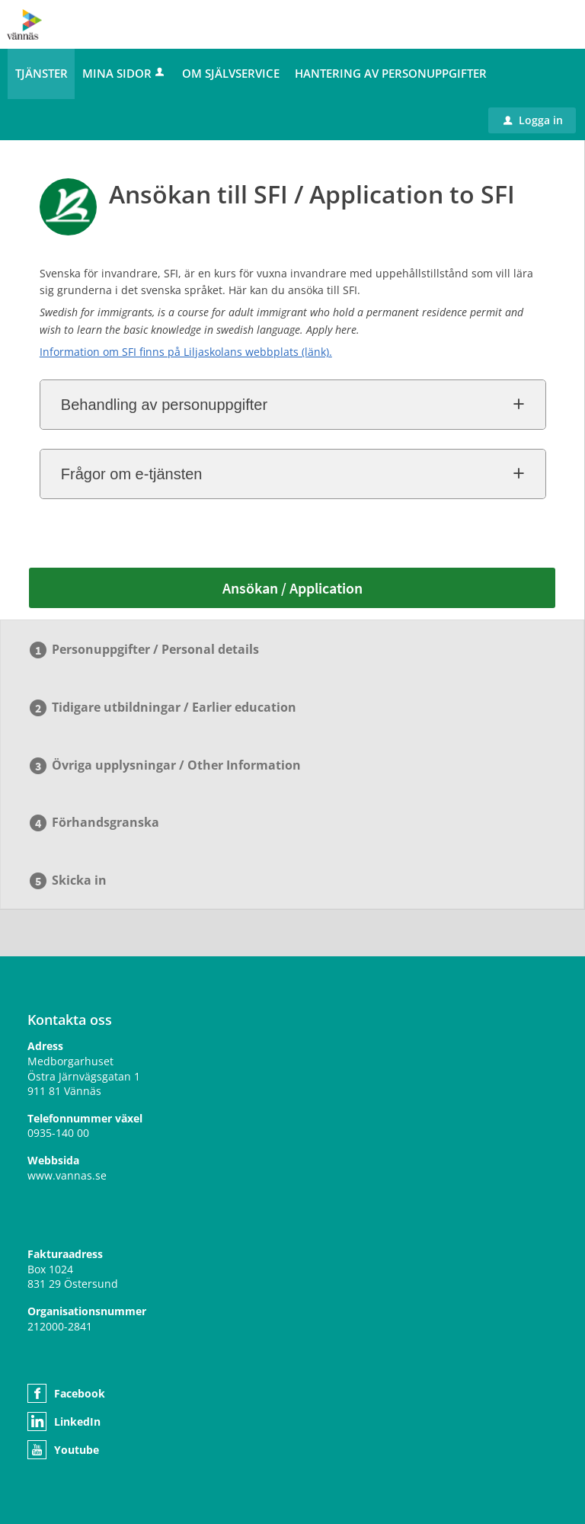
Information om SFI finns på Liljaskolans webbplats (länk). (186, 351)
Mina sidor (124, 73)
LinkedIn (77, 1421)
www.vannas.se (67, 1175)
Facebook (79, 1393)
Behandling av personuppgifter (164, 404)
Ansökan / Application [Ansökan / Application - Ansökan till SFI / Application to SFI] (292, 587)
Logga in (533, 120)
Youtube (76, 1449)
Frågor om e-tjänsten (132, 474)
